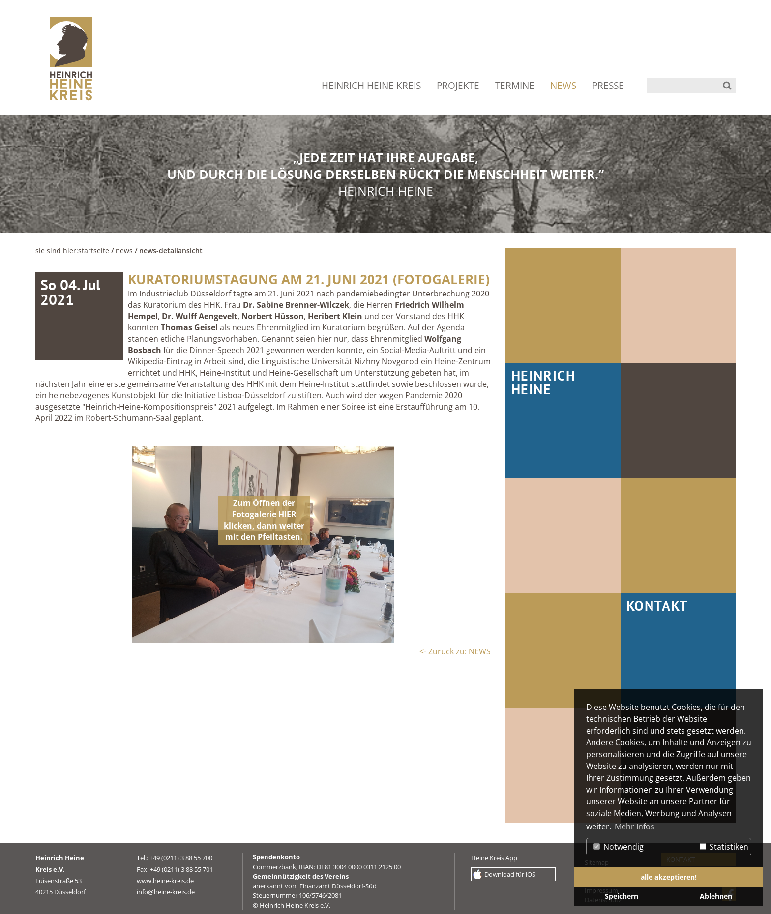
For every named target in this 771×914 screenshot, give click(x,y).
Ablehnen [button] (716, 896)
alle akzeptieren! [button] (669, 877)
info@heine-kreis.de (166, 891)
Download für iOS (509, 874)
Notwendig (618, 846)
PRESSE (608, 85)
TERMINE (514, 85)
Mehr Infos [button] (634, 826)
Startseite (93, 250)
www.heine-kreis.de (165, 880)
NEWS (563, 85)
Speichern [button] (621, 896)
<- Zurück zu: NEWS (455, 651)
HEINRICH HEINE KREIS (371, 85)
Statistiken (724, 846)
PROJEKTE (458, 85)
